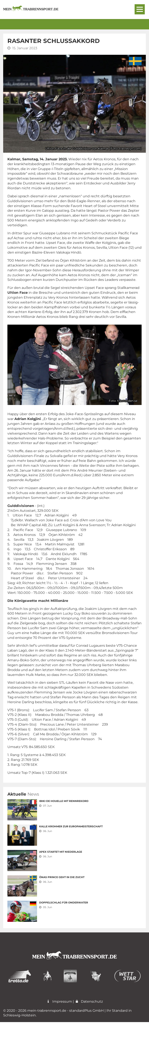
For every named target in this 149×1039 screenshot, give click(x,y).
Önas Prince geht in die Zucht (61, 877)
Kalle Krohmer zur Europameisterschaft (71, 826)
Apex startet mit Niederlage (60, 851)
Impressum (59, 1018)
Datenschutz (89, 1018)
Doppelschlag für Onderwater (63, 902)
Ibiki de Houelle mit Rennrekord (63, 801)
